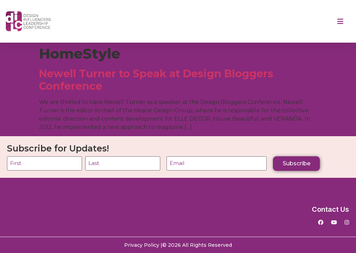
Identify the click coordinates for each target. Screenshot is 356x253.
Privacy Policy (141, 245)
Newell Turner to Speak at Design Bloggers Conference (156, 80)
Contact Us (330, 209)
